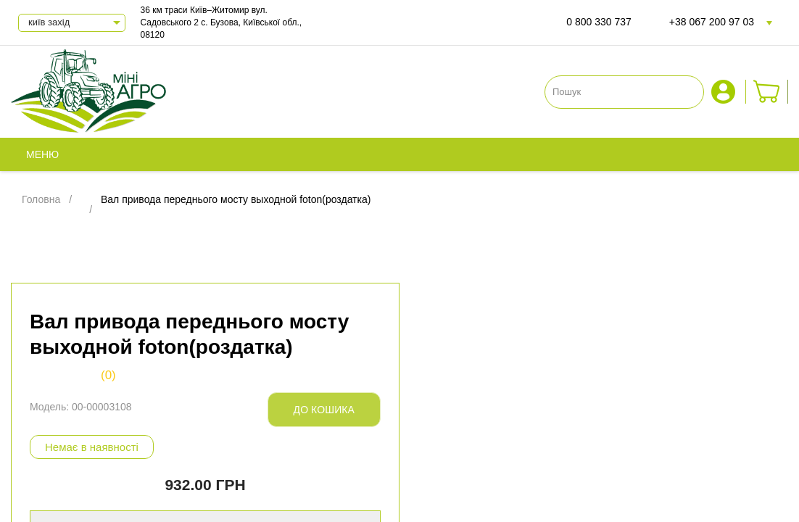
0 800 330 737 (599, 22)
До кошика (324, 409)
